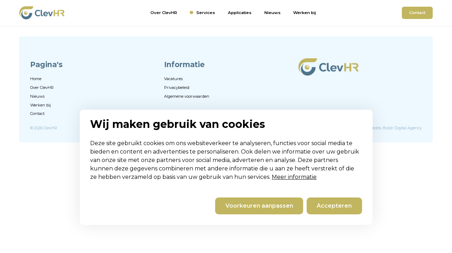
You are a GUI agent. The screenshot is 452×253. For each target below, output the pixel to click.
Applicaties (239, 12)
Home (35, 78)
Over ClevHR (163, 12)
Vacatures (173, 78)
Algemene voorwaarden (186, 96)
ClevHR (50, 127)
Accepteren (334, 205)
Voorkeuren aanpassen (259, 205)
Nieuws (272, 12)
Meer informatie (294, 177)
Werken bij (304, 12)
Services (205, 12)
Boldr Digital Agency (402, 127)
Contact (417, 12)
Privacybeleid (176, 87)
